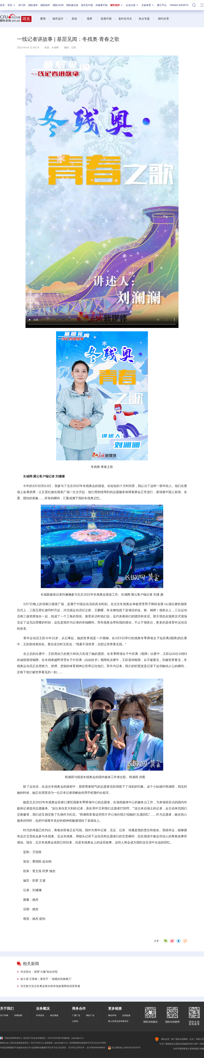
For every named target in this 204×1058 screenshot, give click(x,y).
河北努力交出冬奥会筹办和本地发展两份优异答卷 (50, 986)
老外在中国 (87, 5)
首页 (2, 5)
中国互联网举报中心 (11, 1038)
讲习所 (22, 5)
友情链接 (126, 1015)
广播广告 (76, 1015)
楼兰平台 (162, 5)
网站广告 (90, 1015)
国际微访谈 (72, 5)
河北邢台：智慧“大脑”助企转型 (39, 971)
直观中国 (106, 18)
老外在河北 (125, 18)
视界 (89, 18)
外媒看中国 (101, 5)
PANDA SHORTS (179, 5)
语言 (11, 5)
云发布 (75, 1021)
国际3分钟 (58, 5)
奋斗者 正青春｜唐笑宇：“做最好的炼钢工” (46, 978)
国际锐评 (45, 5)
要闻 (43, 18)
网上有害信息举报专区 (118, 1021)
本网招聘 (18, 1015)
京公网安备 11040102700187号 (123, 1047)
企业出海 (132, 5)
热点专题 (144, 18)
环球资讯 (40, 1015)
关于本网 (4, 1015)
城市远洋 (116, 5)
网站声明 (112, 1015)
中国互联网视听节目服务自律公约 (15, 1047)
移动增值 (54, 1015)
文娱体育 (147, 5)
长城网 (55, 47)
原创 (75, 18)
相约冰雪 (163, 18)
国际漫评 (33, 5)
